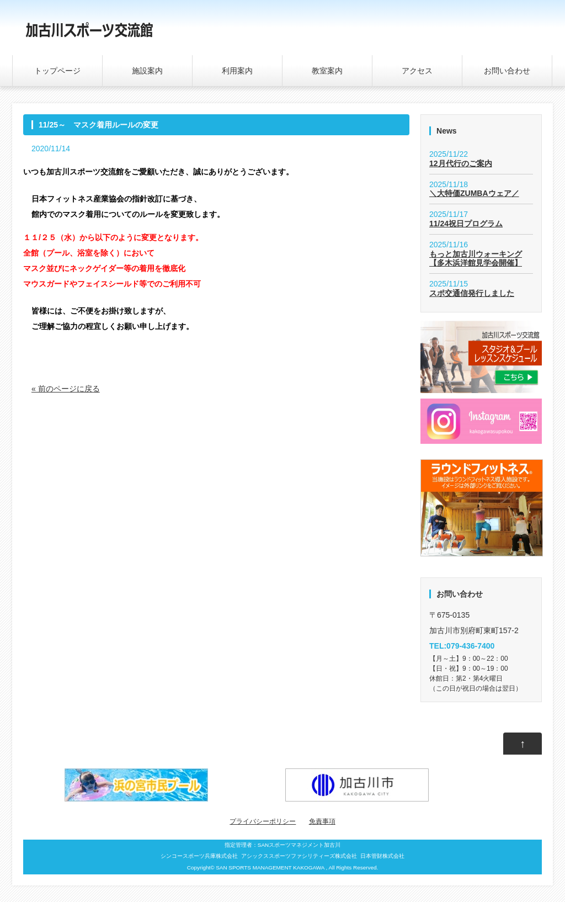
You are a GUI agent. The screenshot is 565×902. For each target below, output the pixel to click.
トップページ (57, 70)
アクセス (417, 70)
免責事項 (322, 821)
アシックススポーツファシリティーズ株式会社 (299, 856)
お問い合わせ (507, 70)
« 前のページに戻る (65, 388)
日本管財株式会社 (382, 856)
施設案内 (147, 70)
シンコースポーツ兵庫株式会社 (199, 856)
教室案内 (327, 70)
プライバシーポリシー (263, 821)
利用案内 (237, 70)
